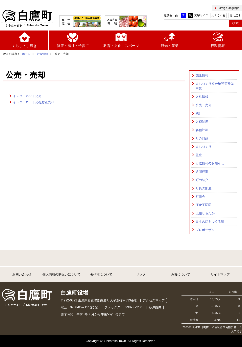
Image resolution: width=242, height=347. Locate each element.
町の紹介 (202, 180)
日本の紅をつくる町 (210, 221)
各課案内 (155, 307)
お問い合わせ (21, 274)
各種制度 (202, 121)
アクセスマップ (154, 300)
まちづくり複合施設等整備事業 (215, 86)
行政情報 (218, 46)
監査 (199, 155)
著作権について (101, 274)
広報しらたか (205, 213)
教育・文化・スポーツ (121, 46)
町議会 (200, 196)
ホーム (26, 53)
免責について (180, 274)
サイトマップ (220, 274)
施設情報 (202, 75)
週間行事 (202, 171)
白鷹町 (26, 18)
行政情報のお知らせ (210, 163)
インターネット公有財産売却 (33, 102)
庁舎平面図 (203, 205)
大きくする (218, 15)
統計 (199, 113)
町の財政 (202, 138)
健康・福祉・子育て (73, 46)
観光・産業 (170, 46)
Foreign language (228, 8)
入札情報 (202, 96)
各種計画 (202, 130)
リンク (141, 274)
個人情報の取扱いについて (61, 274)
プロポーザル (205, 230)
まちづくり (203, 146)
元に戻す (235, 15)
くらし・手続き (24, 46)
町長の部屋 (203, 188)
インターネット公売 (27, 96)
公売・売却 (203, 105)
